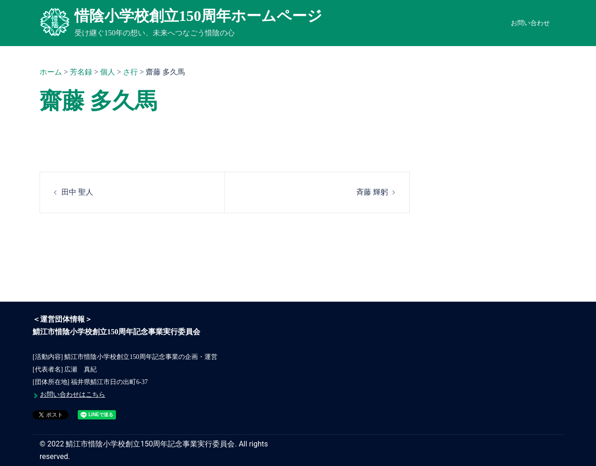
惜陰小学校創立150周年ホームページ (198, 15)
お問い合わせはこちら (72, 394)
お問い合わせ (530, 23)
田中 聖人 (77, 192)
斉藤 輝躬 (372, 192)
